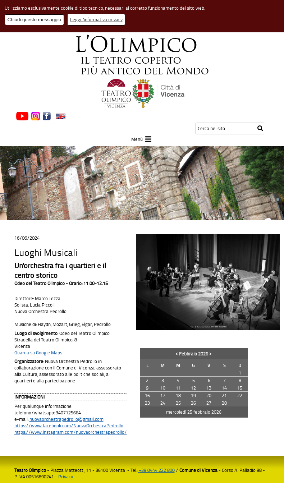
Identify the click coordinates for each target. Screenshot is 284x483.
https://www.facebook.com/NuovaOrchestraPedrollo (68, 425)
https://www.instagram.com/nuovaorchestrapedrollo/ (70, 432)
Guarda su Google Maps (38, 352)
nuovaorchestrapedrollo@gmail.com (66, 419)
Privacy (65, 476)
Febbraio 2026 (193, 353)
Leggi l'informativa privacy (96, 19)
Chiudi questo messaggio (34, 19)
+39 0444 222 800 (156, 470)
